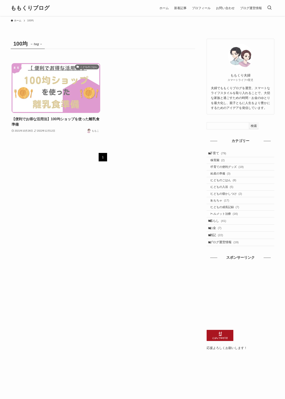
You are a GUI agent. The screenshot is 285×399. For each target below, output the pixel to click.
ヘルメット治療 (227, 231)
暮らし (220, 240)
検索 (254, 126)
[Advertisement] (240, 321)
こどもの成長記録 (228, 223)
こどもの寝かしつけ (229, 206)
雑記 (219, 259)
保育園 (221, 163)
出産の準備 (224, 180)
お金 (218, 250)
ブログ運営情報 (226, 268)
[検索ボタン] (269, 8)
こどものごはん (226, 188)
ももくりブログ (30, 8)
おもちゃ (223, 214)
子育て (220, 154)
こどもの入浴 (225, 197)
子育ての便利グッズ (230, 171)
